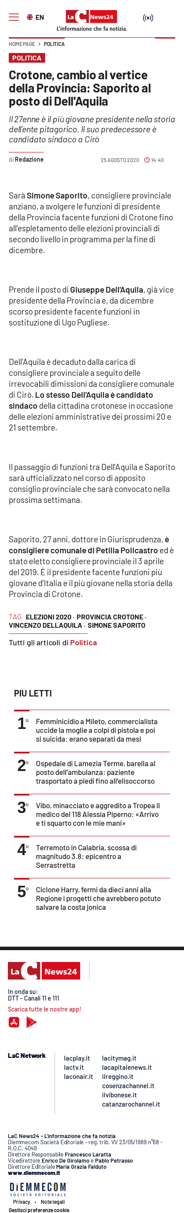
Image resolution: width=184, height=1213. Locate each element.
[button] (165, 48)
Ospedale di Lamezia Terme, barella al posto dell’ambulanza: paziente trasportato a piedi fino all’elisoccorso (96, 772)
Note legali (53, 1202)
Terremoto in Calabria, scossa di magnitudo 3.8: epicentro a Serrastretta (86, 856)
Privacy (21, 1202)
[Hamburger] (14, 17)
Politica (54, 44)
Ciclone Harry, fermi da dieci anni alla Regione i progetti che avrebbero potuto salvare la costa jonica (98, 898)
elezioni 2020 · (50, 616)
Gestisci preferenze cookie (39, 1210)
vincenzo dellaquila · (47, 625)
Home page (22, 44)
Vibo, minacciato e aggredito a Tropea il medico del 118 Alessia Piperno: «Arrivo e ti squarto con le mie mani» (98, 814)
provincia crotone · (111, 616)
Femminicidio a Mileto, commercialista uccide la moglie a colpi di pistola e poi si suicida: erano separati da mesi (97, 730)
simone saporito (116, 625)
